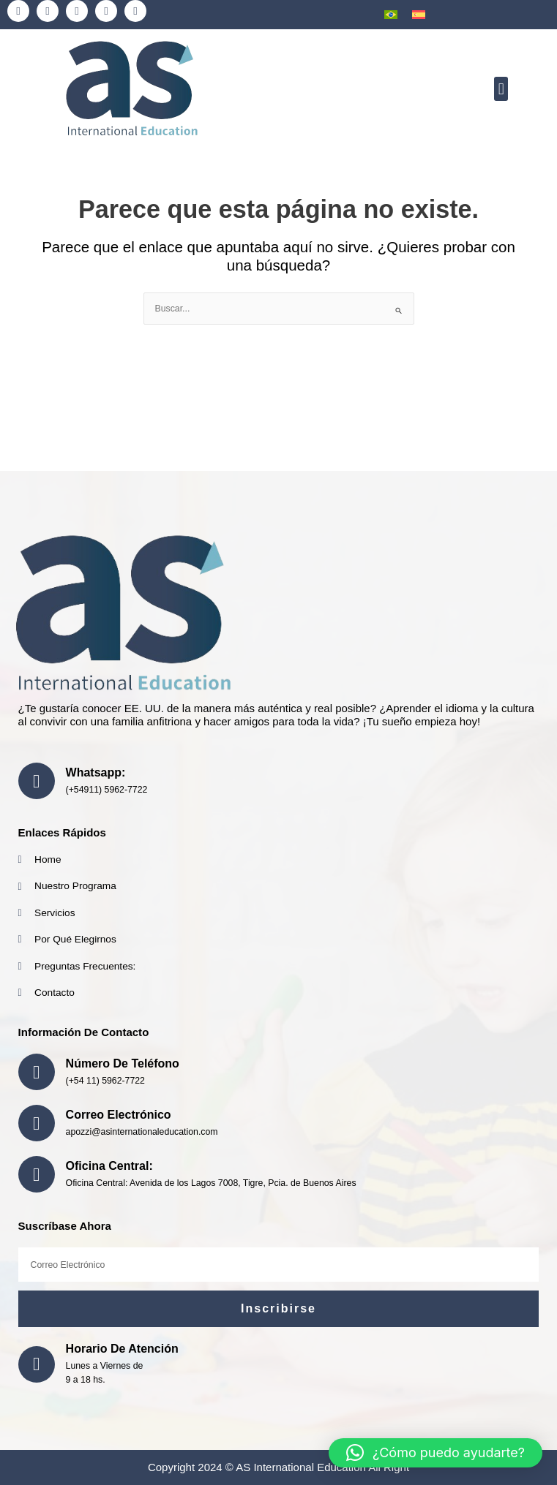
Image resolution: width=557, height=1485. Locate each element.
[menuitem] (391, 14)
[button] (501, 89)
